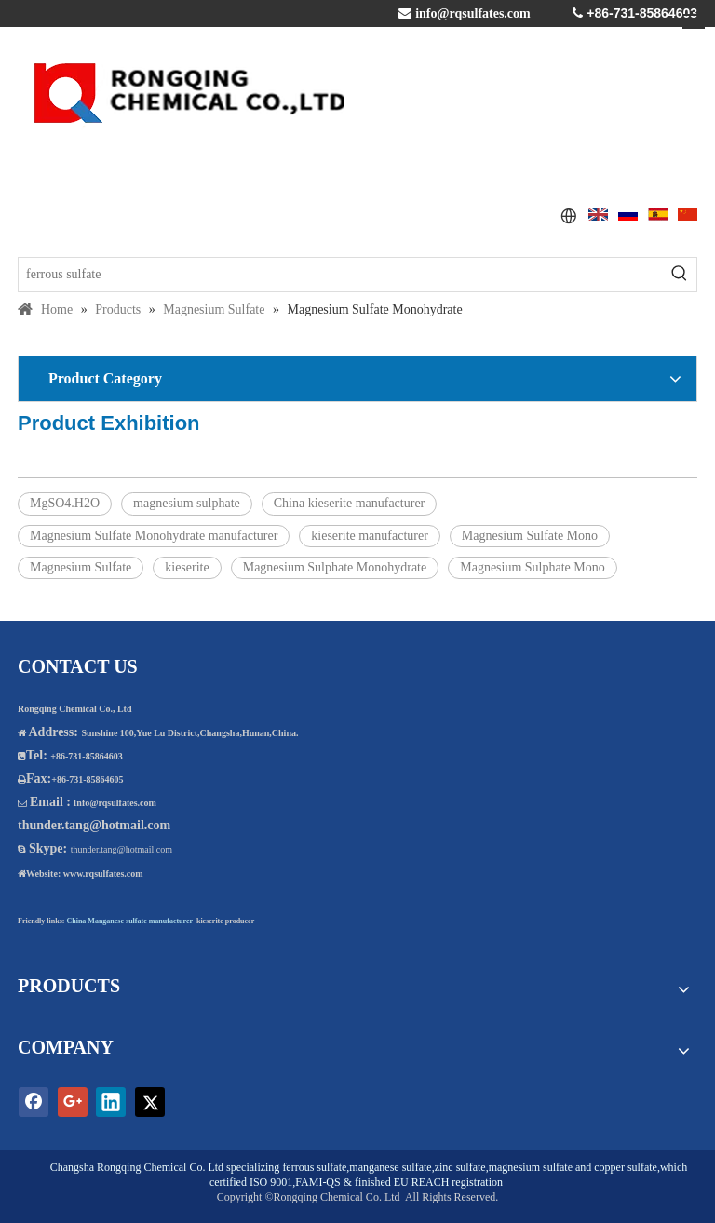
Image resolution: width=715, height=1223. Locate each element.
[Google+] (73, 1102)
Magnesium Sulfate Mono (530, 536)
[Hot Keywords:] (679, 274)
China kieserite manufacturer (349, 503)
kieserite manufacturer (369, 536)
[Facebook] (33, 1102)
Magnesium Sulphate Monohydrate (335, 567)
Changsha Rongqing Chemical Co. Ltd (136, 1167)
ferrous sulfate (314, 1167)
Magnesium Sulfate (80, 567)
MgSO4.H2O (65, 503)
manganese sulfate (390, 1167)
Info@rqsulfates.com (114, 803)
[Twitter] (150, 1102)
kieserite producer (225, 921)
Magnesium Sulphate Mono (532, 567)
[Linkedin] (111, 1102)
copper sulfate (625, 1167)
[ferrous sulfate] (341, 274)
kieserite (187, 567)
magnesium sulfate (531, 1167)
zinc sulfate (460, 1167)
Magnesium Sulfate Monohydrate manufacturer (153, 536)
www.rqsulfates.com (103, 873)
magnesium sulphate (186, 503)
